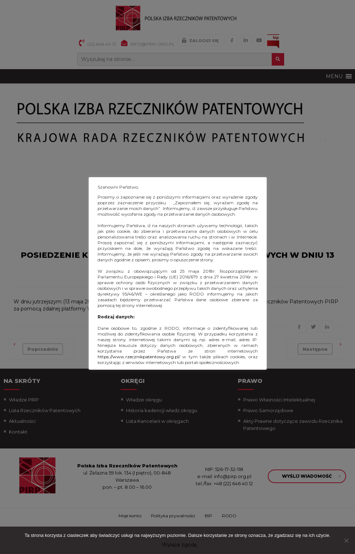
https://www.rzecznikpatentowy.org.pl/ (139, 356)
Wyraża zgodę (179, 545)
